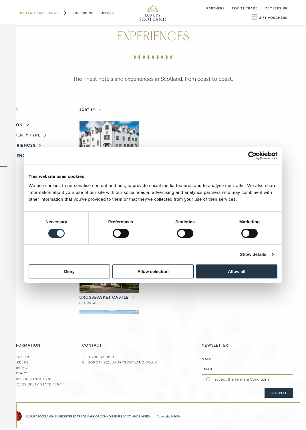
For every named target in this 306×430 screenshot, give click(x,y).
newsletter (8, 415)
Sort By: (88, 109)
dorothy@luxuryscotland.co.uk (122, 362)
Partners (215, 8)
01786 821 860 (101, 357)
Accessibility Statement (36, 384)
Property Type (23, 135)
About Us (20, 357)
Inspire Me (83, 13)
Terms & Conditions (32, 379)
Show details (253, 254)
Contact (20, 368)
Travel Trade (244, 8)
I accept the (240, 379)
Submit (279, 393)
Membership (276, 8)
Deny (69, 271)
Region (14, 125)
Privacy (19, 373)
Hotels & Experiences (40, 13)
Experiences (20, 146)
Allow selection (152, 271)
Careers (20, 362)
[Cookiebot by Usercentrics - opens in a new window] (252, 155)
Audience (17, 156)
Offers (107, 13)
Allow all (236, 271)
